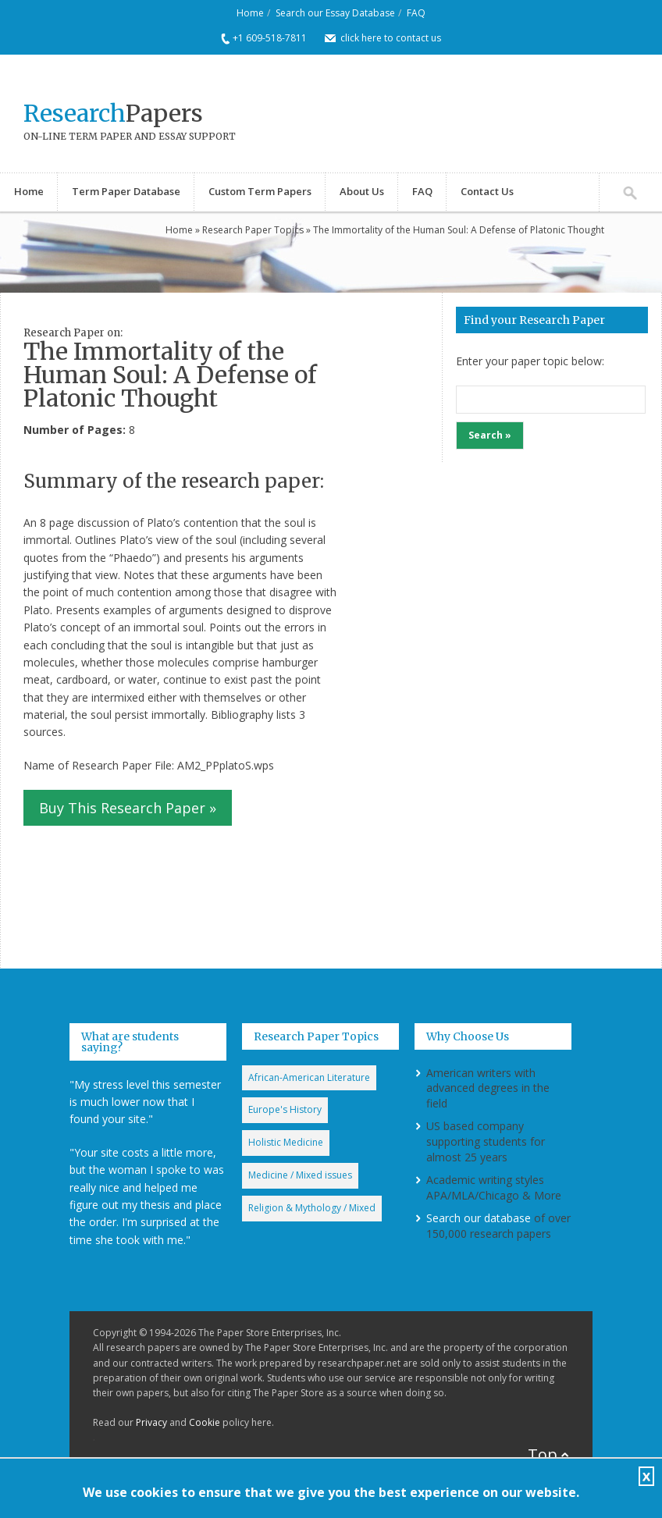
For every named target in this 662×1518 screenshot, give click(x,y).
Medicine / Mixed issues (300, 1175)
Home (250, 13)
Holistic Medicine (285, 1142)
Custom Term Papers (259, 191)
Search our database (478, 1217)
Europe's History (285, 1109)
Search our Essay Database (335, 13)
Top (542, 1454)
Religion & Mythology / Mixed (311, 1207)
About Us (362, 191)
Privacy (151, 1422)
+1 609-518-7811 (270, 37)
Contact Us (487, 191)
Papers (113, 113)
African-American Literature (309, 1077)
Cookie (204, 1422)
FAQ (416, 13)
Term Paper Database (126, 191)
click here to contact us (390, 37)
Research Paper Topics (253, 229)
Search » (489, 435)
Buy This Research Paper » (127, 807)
